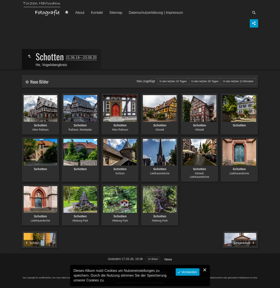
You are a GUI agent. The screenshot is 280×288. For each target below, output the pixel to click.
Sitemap (115, 12)
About (79, 12)
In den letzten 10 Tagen (173, 81)
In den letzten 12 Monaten (238, 81)
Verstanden (188, 272)
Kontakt (97, 12)
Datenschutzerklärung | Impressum (156, 12)
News (168, 259)
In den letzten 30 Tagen (205, 81)
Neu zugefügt (146, 81)
